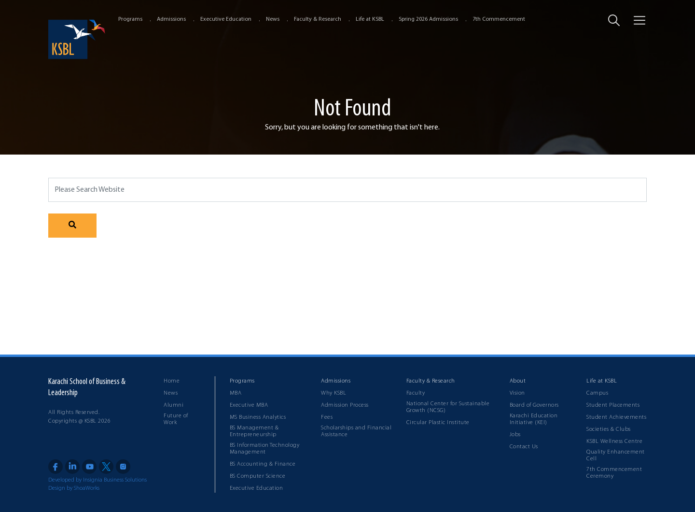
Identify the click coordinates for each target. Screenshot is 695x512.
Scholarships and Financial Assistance (356, 431)
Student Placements (612, 405)
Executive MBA (249, 405)
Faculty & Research (317, 19)
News (272, 19)
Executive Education (225, 19)
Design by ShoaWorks (73, 488)
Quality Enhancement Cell (615, 455)
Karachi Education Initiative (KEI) (534, 419)
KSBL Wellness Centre (614, 441)
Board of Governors (534, 405)
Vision (517, 393)
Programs (130, 19)
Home (172, 381)
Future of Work (176, 419)
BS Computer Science (258, 476)
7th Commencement (499, 19)
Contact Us (524, 447)
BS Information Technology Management (265, 448)
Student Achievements (616, 417)
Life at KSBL (370, 19)
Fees (327, 417)
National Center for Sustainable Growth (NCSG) (448, 407)
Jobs (515, 435)
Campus (597, 393)
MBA (236, 393)
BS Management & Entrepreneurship (254, 431)
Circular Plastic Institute (438, 423)
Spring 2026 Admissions (428, 19)
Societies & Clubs (608, 429)
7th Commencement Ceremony (614, 473)
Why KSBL (333, 393)
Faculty (415, 393)
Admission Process (345, 405)
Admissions (171, 19)
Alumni (173, 405)
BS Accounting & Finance (263, 464)
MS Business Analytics (258, 417)
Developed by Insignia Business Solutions (97, 480)
